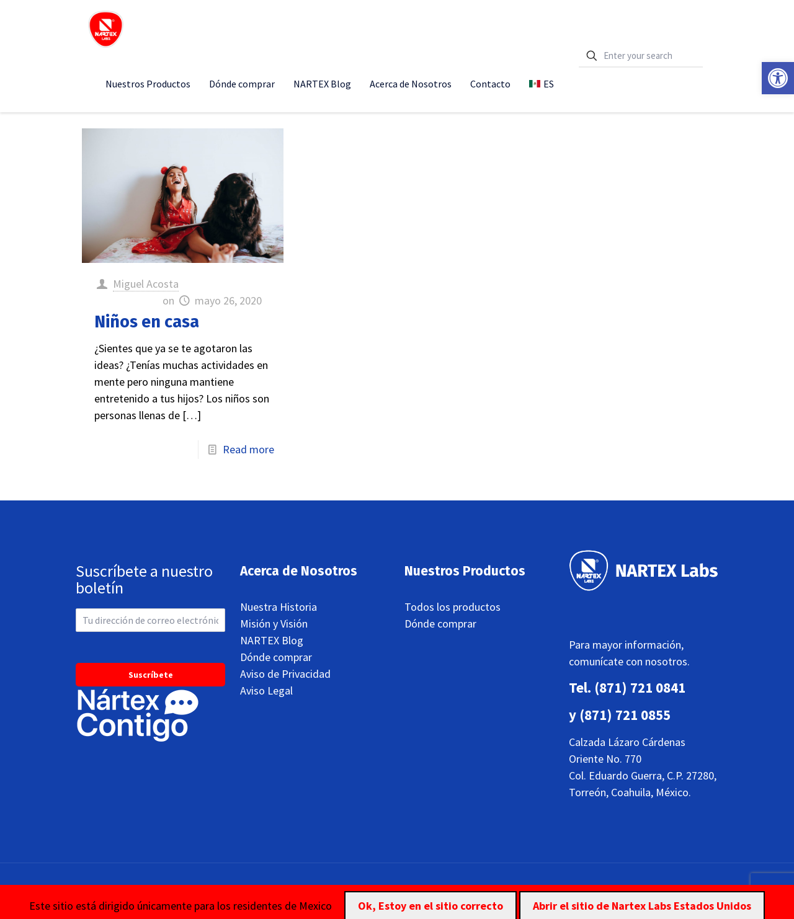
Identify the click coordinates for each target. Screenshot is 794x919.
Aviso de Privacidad (285, 674)
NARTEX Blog (271, 640)
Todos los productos (452, 607)
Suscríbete (150, 674)
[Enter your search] (641, 56)
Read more (248, 449)
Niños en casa (146, 322)
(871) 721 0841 (639, 687)
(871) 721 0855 (625, 715)
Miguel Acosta (146, 284)
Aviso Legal (266, 690)
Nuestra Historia (278, 607)
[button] (778, 78)
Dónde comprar (276, 657)
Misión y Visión (274, 623)
